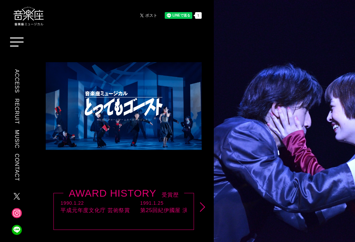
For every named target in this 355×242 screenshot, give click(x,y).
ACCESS (17, 81)
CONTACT (17, 167)
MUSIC (17, 139)
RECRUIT (17, 111)
